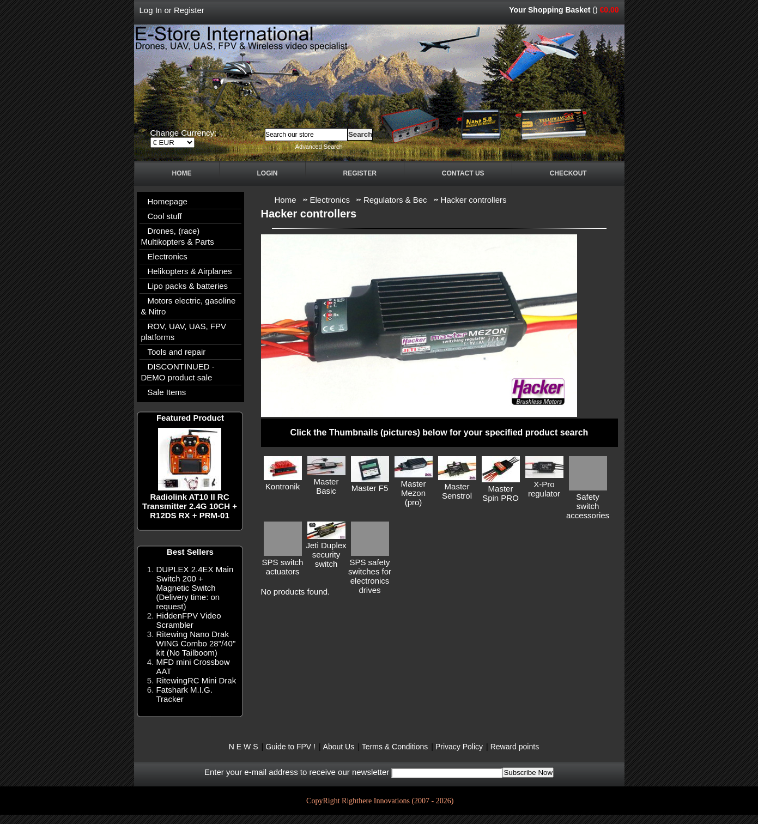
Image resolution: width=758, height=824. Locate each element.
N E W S (243, 746)
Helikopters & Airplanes (190, 271)
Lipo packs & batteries (188, 285)
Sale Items (167, 392)
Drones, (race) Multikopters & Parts (177, 236)
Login (267, 173)
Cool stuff (165, 216)
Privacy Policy (459, 746)
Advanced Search (319, 146)
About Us (339, 746)
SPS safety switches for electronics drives (369, 576)
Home (182, 173)
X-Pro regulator (544, 489)
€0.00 (608, 9)
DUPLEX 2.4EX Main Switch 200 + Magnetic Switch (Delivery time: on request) (195, 588)
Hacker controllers (474, 199)
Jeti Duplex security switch (326, 554)
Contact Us (463, 173)
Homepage (167, 201)
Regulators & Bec (395, 199)
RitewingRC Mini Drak (196, 680)
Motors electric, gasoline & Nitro (188, 306)
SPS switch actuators (283, 567)
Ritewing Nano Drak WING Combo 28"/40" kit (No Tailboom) (196, 643)
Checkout (568, 173)
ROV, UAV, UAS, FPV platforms (184, 332)
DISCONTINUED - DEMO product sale (178, 372)
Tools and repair (177, 351)
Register (189, 10)
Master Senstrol (457, 491)
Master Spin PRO (500, 493)
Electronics (167, 256)
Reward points (514, 746)
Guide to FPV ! (290, 746)
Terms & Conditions (395, 746)
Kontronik (282, 486)
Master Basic (326, 486)
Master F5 (370, 488)
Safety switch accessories (587, 506)
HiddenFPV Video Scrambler (188, 620)
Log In (151, 10)
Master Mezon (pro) (413, 493)
